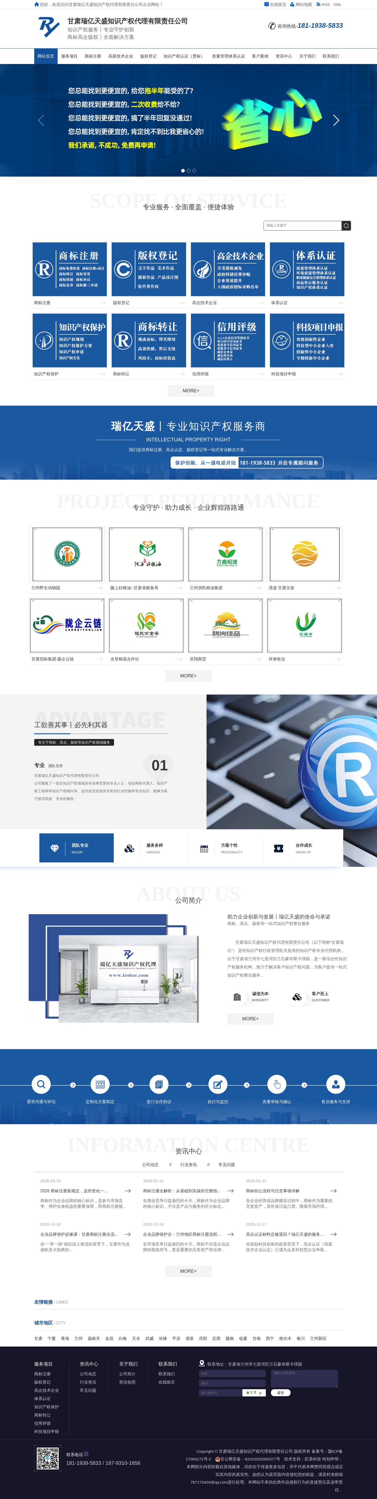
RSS (323, 4)
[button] (335, 120)
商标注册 (93, 56)
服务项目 (69, 56)
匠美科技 (313, 1459)
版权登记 (148, 56)
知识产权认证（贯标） (184, 56)
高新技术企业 (120, 56)
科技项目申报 (46, 1431)
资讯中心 (284, 56)
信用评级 (42, 1423)
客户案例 (260, 56)
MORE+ (191, 390)
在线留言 (275, 4)
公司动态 (150, 1307)
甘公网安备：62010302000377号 (247, 1459)
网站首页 (46, 56)
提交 (280, 1393)
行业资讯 (188, 1307)
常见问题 (226, 1307)
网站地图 (301, 4)
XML (338, 4)
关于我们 (307, 56)
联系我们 (331, 56)
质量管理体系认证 (228, 56)
